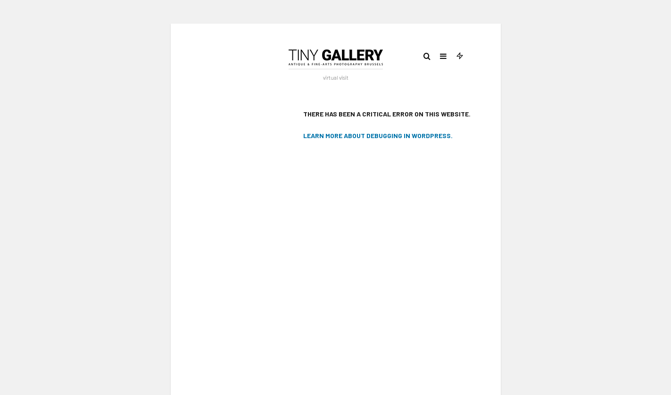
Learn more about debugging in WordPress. (378, 136)
